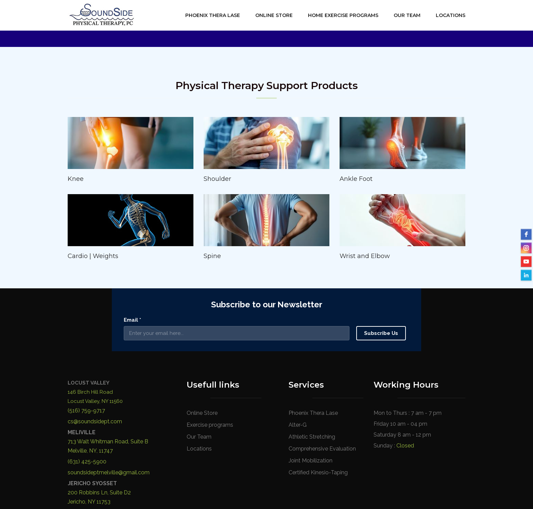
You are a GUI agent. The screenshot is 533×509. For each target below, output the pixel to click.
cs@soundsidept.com (95, 358)
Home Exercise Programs (343, 15)
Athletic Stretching (312, 373)
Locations (450, 15)
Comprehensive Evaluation (322, 385)
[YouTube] (526, 261)
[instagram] (526, 247)
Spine (212, 256)
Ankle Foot (356, 179)
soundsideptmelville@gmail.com (109, 409)
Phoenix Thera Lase (212, 15)
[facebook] (526, 234)
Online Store (274, 15)
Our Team (407, 15)
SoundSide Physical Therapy (150, 494)
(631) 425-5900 (87, 398)
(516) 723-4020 (87, 449)
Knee (76, 179)
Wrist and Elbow (365, 256)
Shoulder (217, 179)
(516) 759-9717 (86, 347)
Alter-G (298, 361)
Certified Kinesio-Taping (318, 409)
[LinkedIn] (526, 275)
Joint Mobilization (310, 397)
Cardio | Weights (93, 256)
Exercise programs (210, 361)
